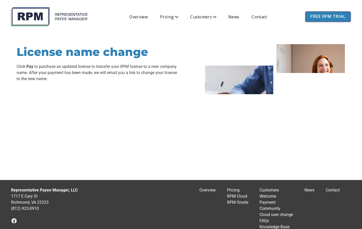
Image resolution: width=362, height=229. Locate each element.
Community (269, 208)
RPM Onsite (237, 202)
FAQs (264, 220)
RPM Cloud (237, 196)
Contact (259, 17)
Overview (138, 17)
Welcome (267, 196)
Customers (201, 17)
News (233, 17)
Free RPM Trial (328, 16)
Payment (267, 202)
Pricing (167, 17)
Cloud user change (276, 214)
